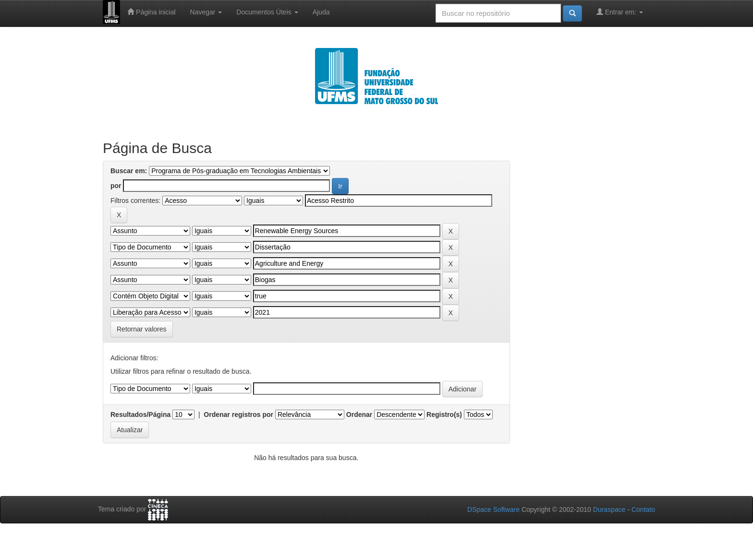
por (115, 186)
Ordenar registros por (238, 414)
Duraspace (609, 509)
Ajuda (321, 12)
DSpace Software (493, 509)
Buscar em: (128, 171)
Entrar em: (619, 12)
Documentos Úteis (267, 12)
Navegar (206, 12)
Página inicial (151, 12)
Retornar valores (142, 329)
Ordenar (359, 414)
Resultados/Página (140, 414)
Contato (643, 509)
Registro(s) (444, 414)
